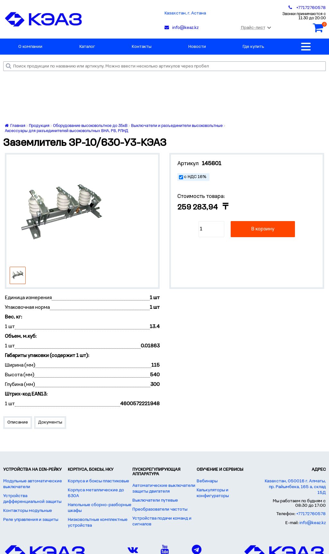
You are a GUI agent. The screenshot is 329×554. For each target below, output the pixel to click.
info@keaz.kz (312, 523)
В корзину (262, 229)
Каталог (87, 46)
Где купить (253, 46)
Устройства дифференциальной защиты (32, 499)
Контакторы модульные (27, 510)
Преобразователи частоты (159, 509)
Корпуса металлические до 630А (96, 493)
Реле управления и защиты (30, 519)
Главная (15, 126)
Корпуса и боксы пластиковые (98, 481)
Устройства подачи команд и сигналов (161, 521)
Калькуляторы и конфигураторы (213, 493)
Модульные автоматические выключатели (32, 484)
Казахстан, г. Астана (185, 13)
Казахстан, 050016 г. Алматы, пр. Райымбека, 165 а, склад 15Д (295, 487)
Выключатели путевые (155, 500)
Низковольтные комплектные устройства (98, 522)
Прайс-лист (256, 28)
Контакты (141, 46)
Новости (197, 46)
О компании (30, 46)
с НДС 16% (195, 176)
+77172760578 (311, 514)
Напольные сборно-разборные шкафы (99, 508)
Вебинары (207, 481)
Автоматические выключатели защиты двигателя (163, 488)
